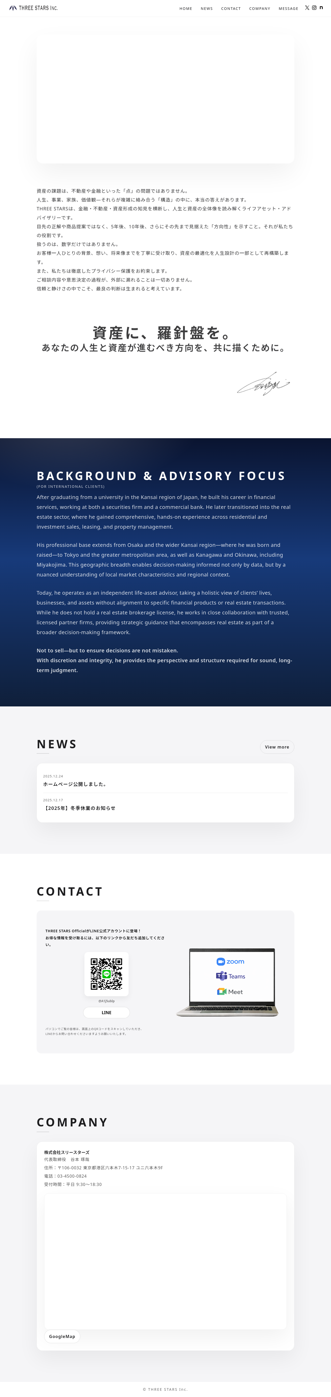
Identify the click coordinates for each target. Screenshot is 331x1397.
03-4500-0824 (72, 1176)
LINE (106, 1012)
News (207, 8)
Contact (231, 8)
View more (277, 747)
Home (186, 8)
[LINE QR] (106, 974)
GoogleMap (62, 1336)
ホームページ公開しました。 (76, 784)
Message (289, 8)
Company (259, 8)
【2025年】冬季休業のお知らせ (79, 808)
